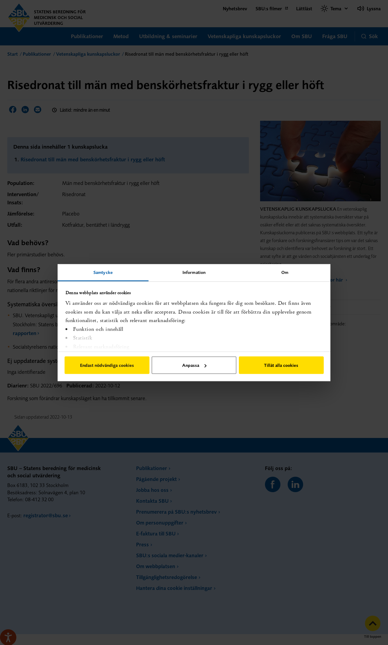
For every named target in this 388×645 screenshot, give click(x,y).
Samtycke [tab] (103, 272)
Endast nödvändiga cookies (107, 365)
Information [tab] (194, 272)
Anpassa (194, 365)
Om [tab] (284, 272)
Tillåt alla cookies (281, 365)
